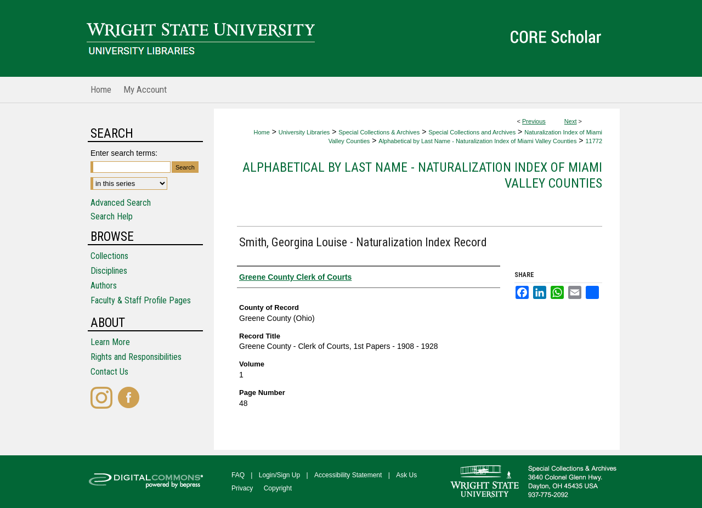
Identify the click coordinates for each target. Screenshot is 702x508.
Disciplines (108, 271)
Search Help (111, 216)
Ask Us (406, 475)
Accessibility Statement (348, 475)
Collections (109, 256)
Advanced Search (120, 202)
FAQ (238, 475)
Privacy (242, 488)
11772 (593, 141)
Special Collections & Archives (379, 132)
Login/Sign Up (279, 475)
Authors (103, 285)
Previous (534, 121)
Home (261, 132)
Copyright (278, 488)
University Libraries (304, 132)
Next (570, 121)
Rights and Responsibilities (136, 357)
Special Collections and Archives (472, 132)
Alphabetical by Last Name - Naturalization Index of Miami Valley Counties (477, 141)
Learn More (110, 342)
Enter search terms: (123, 153)
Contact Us (109, 371)
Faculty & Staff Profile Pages (140, 300)
